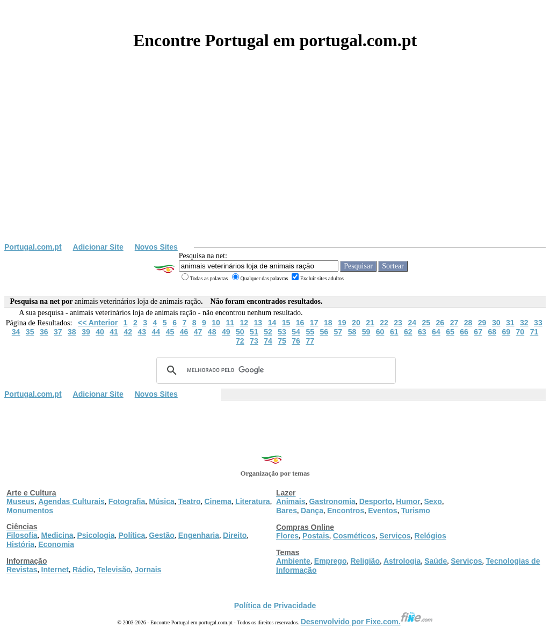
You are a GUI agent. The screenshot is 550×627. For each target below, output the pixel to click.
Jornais (148, 569)
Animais (290, 501)
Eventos (382, 510)
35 (30, 331)
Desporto (375, 501)
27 (454, 322)
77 (310, 341)
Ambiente (293, 561)
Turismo (415, 510)
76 (296, 341)
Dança (312, 510)
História (20, 544)
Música (161, 501)
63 (422, 331)
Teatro (189, 501)
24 (412, 322)
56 (324, 331)
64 (436, 331)
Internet (55, 569)
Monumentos (29, 510)
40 (100, 331)
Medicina (57, 535)
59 (366, 331)
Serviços (394, 535)
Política (132, 535)
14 (272, 322)
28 (468, 322)
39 (86, 331)
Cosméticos (354, 535)
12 (244, 322)
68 (492, 331)
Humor (408, 501)
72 (240, 341)
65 (450, 331)
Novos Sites (156, 247)
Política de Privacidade (275, 605)
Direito (235, 535)
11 (230, 322)
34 (16, 331)
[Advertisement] (275, 162)
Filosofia (22, 535)
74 (268, 341)
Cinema (218, 501)
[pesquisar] (274, 370)
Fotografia (126, 501)
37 (58, 331)
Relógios (430, 535)
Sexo (433, 501)
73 (254, 341)
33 (538, 322)
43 (142, 331)
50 (240, 331)
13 (258, 322)
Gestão (161, 535)
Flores (287, 535)
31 (510, 322)
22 (384, 322)
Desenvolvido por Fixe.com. (367, 621)
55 (310, 331)
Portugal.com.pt (33, 247)
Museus (20, 501)
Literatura (252, 501)
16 (300, 322)
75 (282, 341)
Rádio (83, 569)
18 (328, 322)
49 (226, 331)
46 (184, 331)
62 (408, 331)
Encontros (345, 510)
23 (398, 322)
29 (482, 322)
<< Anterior (98, 322)
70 (520, 331)
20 (356, 322)
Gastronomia (332, 501)
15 (286, 322)
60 (380, 331)
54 (296, 331)
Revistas (22, 569)
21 (370, 322)
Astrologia (402, 561)
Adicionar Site (98, 247)
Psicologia (95, 535)
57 (338, 331)
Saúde (435, 561)
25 (426, 322)
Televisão (114, 569)
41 (114, 331)
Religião (364, 561)
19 (342, 322)
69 (506, 331)
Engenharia (198, 535)
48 (212, 331)
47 (198, 331)
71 (534, 331)
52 (268, 331)
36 (44, 331)
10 (216, 322)
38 (72, 331)
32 (524, 322)
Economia (56, 544)
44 (156, 331)
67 (478, 331)
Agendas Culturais (71, 501)
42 (128, 331)
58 (352, 331)
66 (464, 331)
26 (440, 322)
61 (394, 331)
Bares (286, 510)
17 (314, 322)
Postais (315, 535)
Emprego (330, 561)
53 (282, 331)
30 (496, 322)
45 (170, 331)
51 (254, 331)
